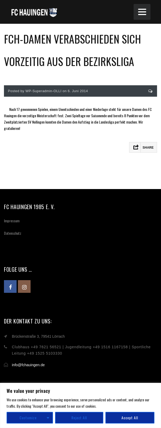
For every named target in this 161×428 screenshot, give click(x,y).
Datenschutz (12, 233)
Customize (28, 417)
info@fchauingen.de (28, 365)
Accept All (129, 417)
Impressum (11, 220)
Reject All (79, 417)
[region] (80, 405)
